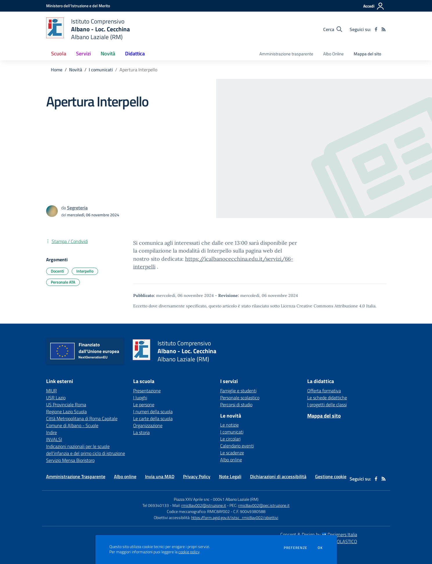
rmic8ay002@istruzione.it (203, 505)
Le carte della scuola (153, 418)
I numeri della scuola (153, 411)
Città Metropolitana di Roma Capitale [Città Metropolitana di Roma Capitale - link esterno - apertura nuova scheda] (82, 418)
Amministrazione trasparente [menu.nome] (286, 53)
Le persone (143, 404)
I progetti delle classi (327, 404)
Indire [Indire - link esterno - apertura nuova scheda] (51, 432)
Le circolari (230, 438)
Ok (320, 548)
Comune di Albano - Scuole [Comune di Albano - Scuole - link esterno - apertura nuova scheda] (72, 425)
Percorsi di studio (236, 404)
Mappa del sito (367, 53)
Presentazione (147, 390)
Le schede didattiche (327, 397)
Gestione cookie (330, 476)
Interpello (84, 271)
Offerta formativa (324, 390)
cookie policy (188, 552)
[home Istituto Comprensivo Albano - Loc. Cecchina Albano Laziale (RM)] (88, 29)
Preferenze (295, 548)
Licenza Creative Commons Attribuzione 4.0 (323, 306)
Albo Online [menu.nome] (333, 53)
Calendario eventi (237, 445)
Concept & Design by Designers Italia (318, 534)
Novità (75, 69)
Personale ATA (63, 282)
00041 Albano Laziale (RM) (236, 499)
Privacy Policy (196, 476)
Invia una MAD (159, 476)
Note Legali (230, 476)
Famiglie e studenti (238, 390)
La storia (141, 432)
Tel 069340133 (155, 505)
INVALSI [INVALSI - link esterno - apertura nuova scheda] (54, 439)
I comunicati (101, 69)
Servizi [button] (83, 53)
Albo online (231, 459)
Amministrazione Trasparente (75, 476)
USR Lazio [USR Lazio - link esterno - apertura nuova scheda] (56, 397)
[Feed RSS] (383, 29)
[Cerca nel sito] (332, 29)
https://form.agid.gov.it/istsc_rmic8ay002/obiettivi (234, 517)
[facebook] (376, 29)
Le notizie (229, 424)
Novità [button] (108, 53)
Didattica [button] (135, 53)
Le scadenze (232, 452)
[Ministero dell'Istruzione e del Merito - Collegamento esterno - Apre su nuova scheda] (78, 6)
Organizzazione (147, 425)
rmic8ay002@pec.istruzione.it (264, 505)
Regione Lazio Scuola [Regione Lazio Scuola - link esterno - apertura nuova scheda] (66, 411)
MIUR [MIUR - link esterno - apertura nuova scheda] (51, 390)
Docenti (57, 271)
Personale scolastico (239, 397)
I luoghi (140, 397)
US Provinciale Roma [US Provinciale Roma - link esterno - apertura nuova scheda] (66, 404)
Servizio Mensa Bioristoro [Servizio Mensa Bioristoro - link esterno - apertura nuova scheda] (70, 460)
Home (56, 69)
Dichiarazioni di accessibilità (278, 476)
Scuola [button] (58, 53)
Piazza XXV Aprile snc (191, 499)
